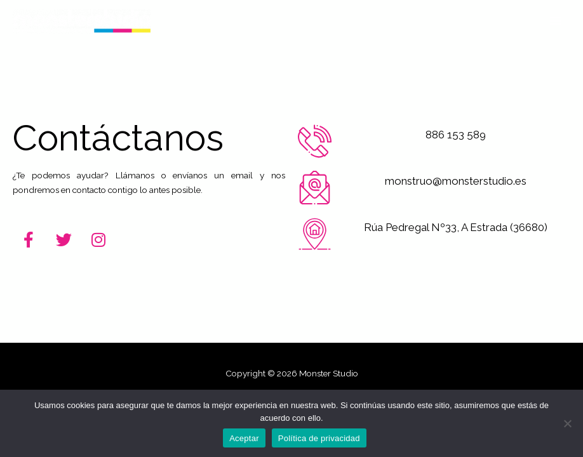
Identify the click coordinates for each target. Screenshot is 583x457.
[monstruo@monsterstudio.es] (315, 187)
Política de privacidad (319, 438)
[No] (567, 423)
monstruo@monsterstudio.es (455, 181)
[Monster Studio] (82, 21)
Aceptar (244, 438)
